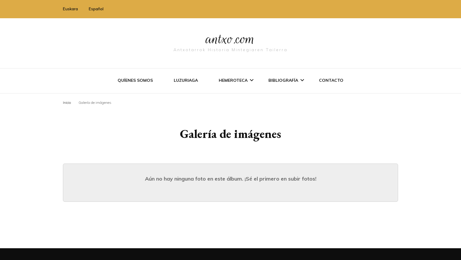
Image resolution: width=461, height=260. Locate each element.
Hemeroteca (233, 80)
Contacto (331, 80)
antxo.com (230, 39)
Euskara (70, 8)
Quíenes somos (135, 80)
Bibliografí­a (283, 80)
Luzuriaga (186, 80)
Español (96, 8)
